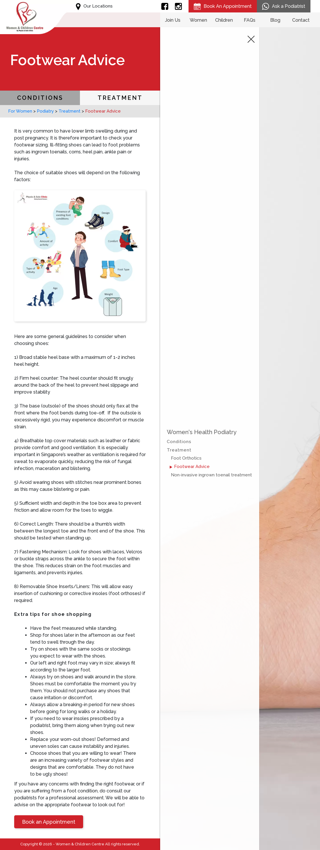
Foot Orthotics (186, 458)
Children (224, 20)
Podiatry (45, 111)
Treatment (120, 97)
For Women (20, 111)
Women (198, 20)
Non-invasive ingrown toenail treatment (211, 475)
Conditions (40, 97)
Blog (275, 20)
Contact (301, 20)
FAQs (249, 20)
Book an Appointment (48, 822)
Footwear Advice (192, 466)
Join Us (172, 20)
